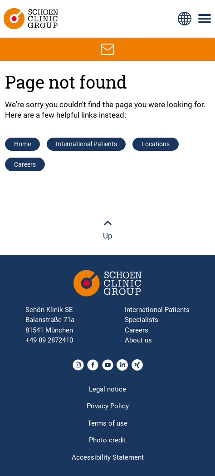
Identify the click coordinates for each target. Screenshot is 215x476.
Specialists (141, 320)
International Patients (86, 144)
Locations (156, 144)
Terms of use (107, 423)
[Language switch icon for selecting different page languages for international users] (184, 18)
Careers (25, 164)
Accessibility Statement (108, 457)
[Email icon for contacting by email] (107, 49)
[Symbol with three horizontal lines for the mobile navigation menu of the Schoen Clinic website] (205, 18)
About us (138, 340)
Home (22, 144)
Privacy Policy (108, 406)
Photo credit (107, 440)
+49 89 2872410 (49, 340)
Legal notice (107, 389)
